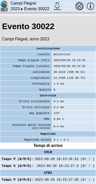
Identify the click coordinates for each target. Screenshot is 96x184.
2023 (15, 9)
